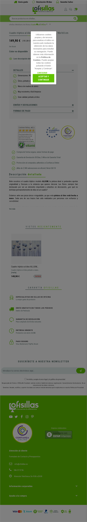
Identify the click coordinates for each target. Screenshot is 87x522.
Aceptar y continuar (43, 78)
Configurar (42, 73)
